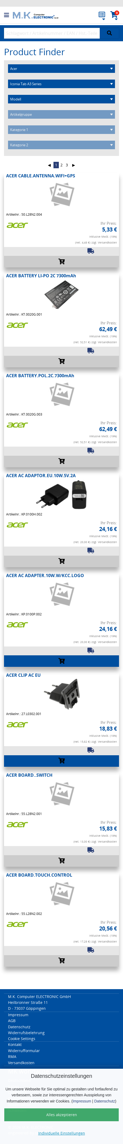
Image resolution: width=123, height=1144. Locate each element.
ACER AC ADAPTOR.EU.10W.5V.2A (41, 475)
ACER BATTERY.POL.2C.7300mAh (40, 376)
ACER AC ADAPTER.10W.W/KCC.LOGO (45, 575)
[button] (8, 15)
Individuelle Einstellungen (61, 1133)
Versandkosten (21, 1062)
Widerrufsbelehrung (26, 1032)
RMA (12, 1056)
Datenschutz (104, 1101)
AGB (12, 1020)
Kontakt (15, 1044)
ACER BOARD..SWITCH (29, 775)
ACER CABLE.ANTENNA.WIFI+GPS (40, 176)
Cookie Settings (21, 1038)
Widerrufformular (24, 1050)
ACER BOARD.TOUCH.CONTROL (39, 875)
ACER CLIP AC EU (23, 675)
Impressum (82, 1101)
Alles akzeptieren (61, 1114)
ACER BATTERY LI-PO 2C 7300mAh (41, 276)
